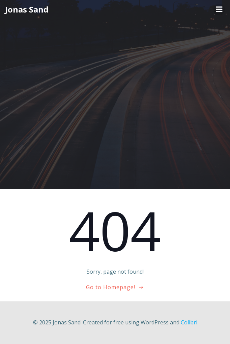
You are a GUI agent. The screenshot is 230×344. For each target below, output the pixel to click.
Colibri (189, 322)
